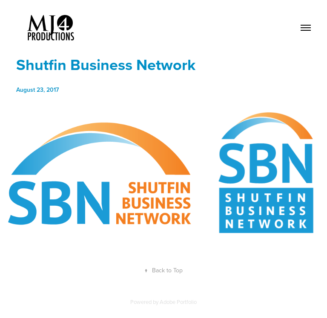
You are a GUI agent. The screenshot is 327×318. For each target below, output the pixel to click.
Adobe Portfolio (178, 302)
